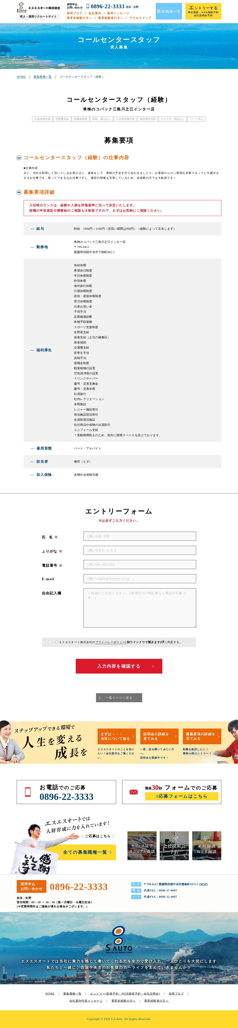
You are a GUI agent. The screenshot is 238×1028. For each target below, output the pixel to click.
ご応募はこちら (98, 836)
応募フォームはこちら (183, 796)
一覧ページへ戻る (119, 697)
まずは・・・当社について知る (115, 736)
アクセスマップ (140, 18)
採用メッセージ (118, 13)
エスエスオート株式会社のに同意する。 (121, 642)
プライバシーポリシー (110, 642)
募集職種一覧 (72, 993)
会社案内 (95, 13)
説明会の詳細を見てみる (156, 736)
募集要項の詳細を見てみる (200, 736)
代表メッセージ (92, 1000)
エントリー (125, 993)
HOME (50, 993)
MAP (203, 884)
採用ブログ (75, 13)
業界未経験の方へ (79, 18)
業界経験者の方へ (111, 18)
